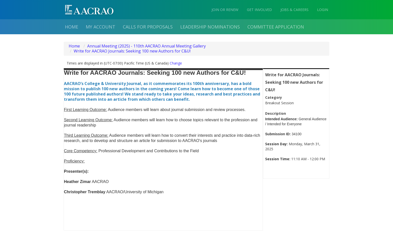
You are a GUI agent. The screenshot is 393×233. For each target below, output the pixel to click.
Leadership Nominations (210, 27)
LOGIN (322, 9)
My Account (100, 27)
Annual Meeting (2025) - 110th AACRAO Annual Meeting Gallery (146, 46)
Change (176, 63)
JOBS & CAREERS (294, 9)
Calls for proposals (148, 27)
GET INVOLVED (259, 9)
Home (71, 27)
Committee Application (275, 27)
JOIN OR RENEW (225, 9)
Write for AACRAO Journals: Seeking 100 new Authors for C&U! (132, 51)
